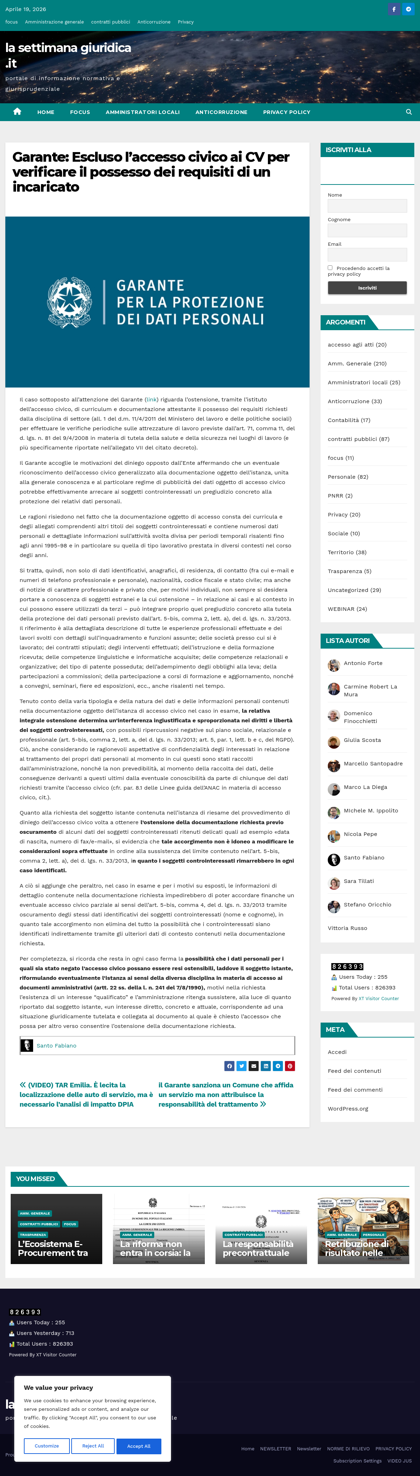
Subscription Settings (357, 1461)
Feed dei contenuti (354, 1070)
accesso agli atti (351, 344)
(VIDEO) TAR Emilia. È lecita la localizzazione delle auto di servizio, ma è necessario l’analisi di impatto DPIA (86, 1094)
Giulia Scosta (362, 740)
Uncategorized (348, 590)
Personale (342, 476)
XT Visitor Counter (379, 998)
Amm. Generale (350, 363)
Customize (46, 1446)
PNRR (335, 495)
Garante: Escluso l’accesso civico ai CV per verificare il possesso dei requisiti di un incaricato (150, 172)
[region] (92, 1420)
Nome (335, 195)
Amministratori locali (143, 112)
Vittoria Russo (347, 928)
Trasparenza (345, 571)
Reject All (93, 1446)
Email (334, 244)
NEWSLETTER (275, 1448)
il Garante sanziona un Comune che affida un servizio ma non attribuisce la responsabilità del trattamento (226, 1094)
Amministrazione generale (54, 22)
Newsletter (309, 1448)
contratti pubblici (110, 22)
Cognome (339, 219)
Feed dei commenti (355, 1089)
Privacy (185, 22)
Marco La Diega (365, 787)
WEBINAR (341, 609)
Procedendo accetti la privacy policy (358, 271)
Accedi (337, 1052)
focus (11, 22)
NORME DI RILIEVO (348, 1448)
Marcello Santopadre (373, 763)
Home (46, 112)
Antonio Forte (363, 663)
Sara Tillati (359, 881)
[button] (409, 112)
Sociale (338, 533)
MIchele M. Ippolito (371, 810)
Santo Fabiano (57, 1045)
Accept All (139, 1446)
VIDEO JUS (400, 1461)
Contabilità (343, 420)
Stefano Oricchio (368, 904)
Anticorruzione (154, 22)
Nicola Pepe (360, 834)
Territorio (341, 552)
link (152, 399)
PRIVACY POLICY (287, 112)
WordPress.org (348, 1108)
